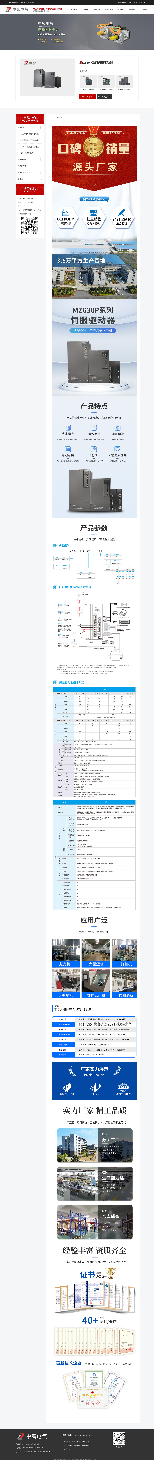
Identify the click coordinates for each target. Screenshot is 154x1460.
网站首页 (67, 1442)
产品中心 (77, 1442)
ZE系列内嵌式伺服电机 (30, 134)
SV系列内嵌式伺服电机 (30, 140)
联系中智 (67, 1449)
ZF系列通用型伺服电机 (30, 147)
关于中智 (86, 1445)
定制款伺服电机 (27, 153)
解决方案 (86, 1442)
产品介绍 (59, 118)
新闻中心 (77, 1445)
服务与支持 (68, 1445)
